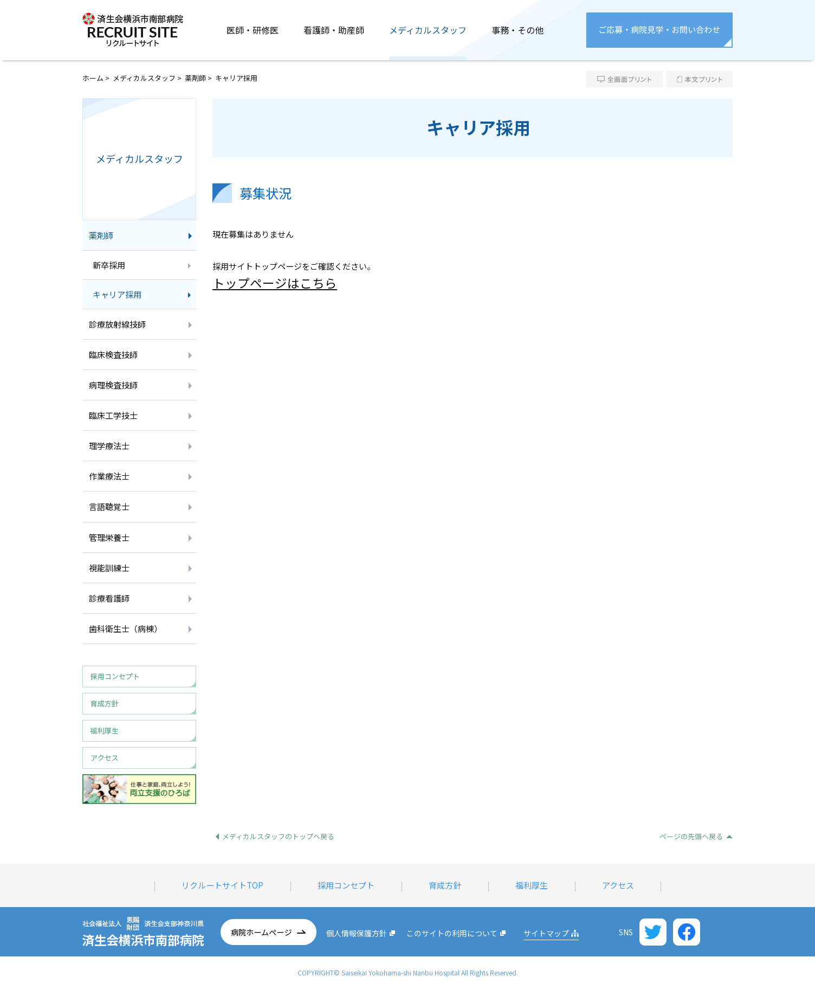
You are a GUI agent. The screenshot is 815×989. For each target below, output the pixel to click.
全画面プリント (624, 79)
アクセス (618, 885)
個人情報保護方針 (356, 933)
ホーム (93, 78)
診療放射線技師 (117, 324)
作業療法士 (109, 476)
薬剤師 (195, 78)
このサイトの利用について (451, 933)
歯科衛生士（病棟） (125, 628)
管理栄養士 (109, 537)
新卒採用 (109, 265)
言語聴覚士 (109, 506)
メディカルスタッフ (144, 78)
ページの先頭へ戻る (691, 836)
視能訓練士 (109, 567)
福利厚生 (531, 885)
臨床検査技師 (113, 354)
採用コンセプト (346, 885)
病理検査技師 (113, 385)
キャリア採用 (117, 294)
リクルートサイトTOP (222, 885)
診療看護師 (109, 598)
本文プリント (699, 79)
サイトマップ (546, 933)
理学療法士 (109, 445)
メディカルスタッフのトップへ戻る (278, 836)
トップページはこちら (274, 282)
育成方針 (445, 885)
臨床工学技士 (113, 415)
